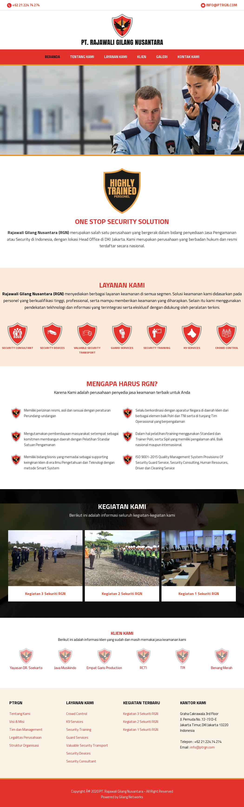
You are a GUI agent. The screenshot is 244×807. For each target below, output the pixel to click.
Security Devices (78, 753)
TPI (182, 667)
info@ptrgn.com (202, 747)
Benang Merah (221, 667)
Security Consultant (81, 761)
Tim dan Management (26, 729)
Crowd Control (76, 713)
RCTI (143, 667)
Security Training (78, 729)
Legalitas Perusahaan (25, 737)
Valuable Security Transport (87, 745)
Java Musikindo (65, 667)
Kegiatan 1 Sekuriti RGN (140, 729)
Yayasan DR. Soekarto (26, 667)
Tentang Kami (19, 713)
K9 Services (74, 721)
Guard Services (77, 737)
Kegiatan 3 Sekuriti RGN (140, 713)
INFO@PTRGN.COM (219, 5)
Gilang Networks (131, 797)
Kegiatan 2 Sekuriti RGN (140, 721)
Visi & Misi (16, 721)
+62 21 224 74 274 (23, 5)
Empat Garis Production (104, 667)
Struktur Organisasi (24, 745)
